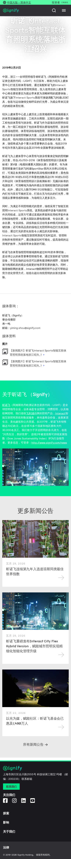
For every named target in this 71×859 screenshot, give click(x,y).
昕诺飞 (6, 405)
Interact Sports (25, 97)
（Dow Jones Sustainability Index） (26, 438)
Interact (60, 413)
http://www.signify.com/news (49, 442)
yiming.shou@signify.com (25, 328)
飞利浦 (30, 413)
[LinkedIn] (23, 800)
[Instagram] (14, 800)
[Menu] (64, 10)
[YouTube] (32, 800)
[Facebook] (5, 800)
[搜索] (54, 10)
